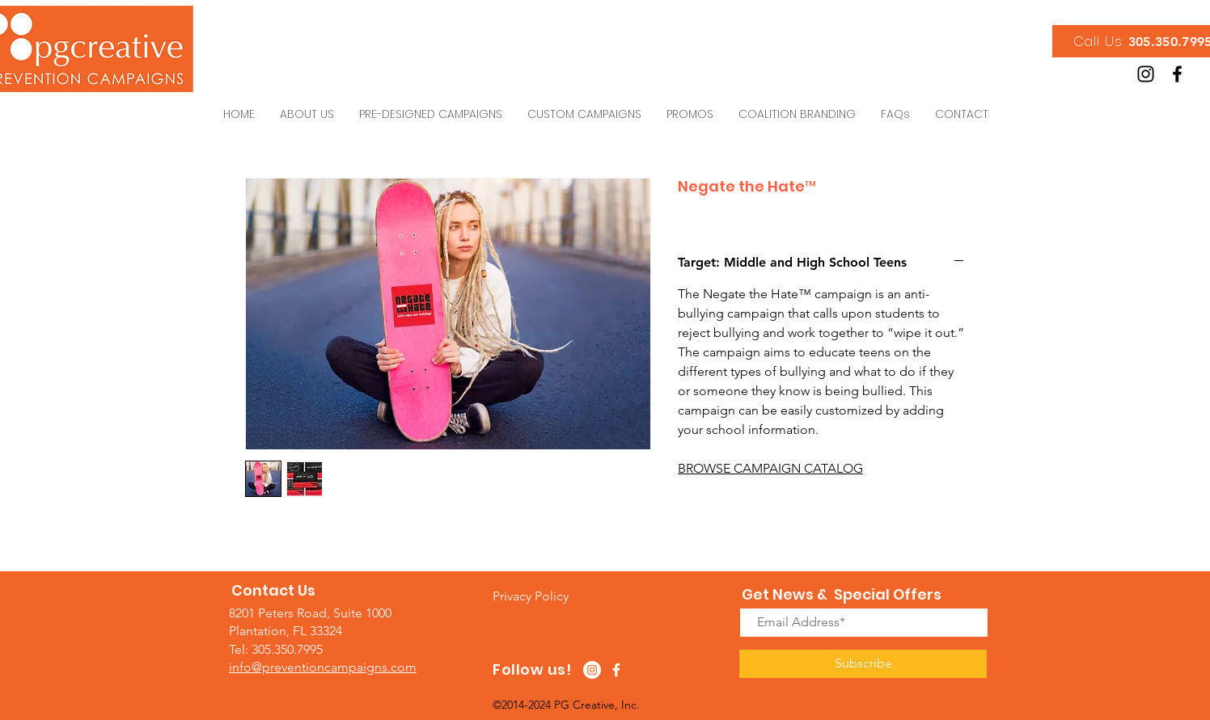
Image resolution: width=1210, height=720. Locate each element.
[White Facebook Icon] (616, 670)
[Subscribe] (863, 664)
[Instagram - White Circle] (592, 670)
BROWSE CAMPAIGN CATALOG (770, 468)
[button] (531, 596)
